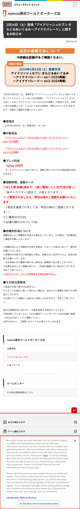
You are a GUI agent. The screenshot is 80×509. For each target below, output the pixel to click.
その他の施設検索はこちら (20, 392)
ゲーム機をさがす (16, 431)
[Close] (75, 440)
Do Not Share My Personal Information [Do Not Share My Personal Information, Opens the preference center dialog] (39, 503)
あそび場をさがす (16, 422)
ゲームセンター (15, 383)
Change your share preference (21, 497)
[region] (40, 472)
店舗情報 (11, 348)
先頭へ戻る (74, 410)
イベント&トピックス (17, 356)
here (45, 455)
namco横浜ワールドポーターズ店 (34, 13)
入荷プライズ (13, 365)
